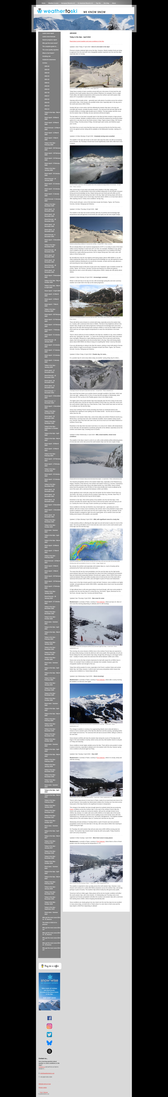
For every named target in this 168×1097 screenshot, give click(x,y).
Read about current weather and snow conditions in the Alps (87, 41)
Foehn (71, 809)
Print (40, 1092)
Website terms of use (45, 1084)
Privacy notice (43, 1087)
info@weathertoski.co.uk (47, 1073)
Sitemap (46, 1092)
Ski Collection (101, 602)
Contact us (42, 1067)
